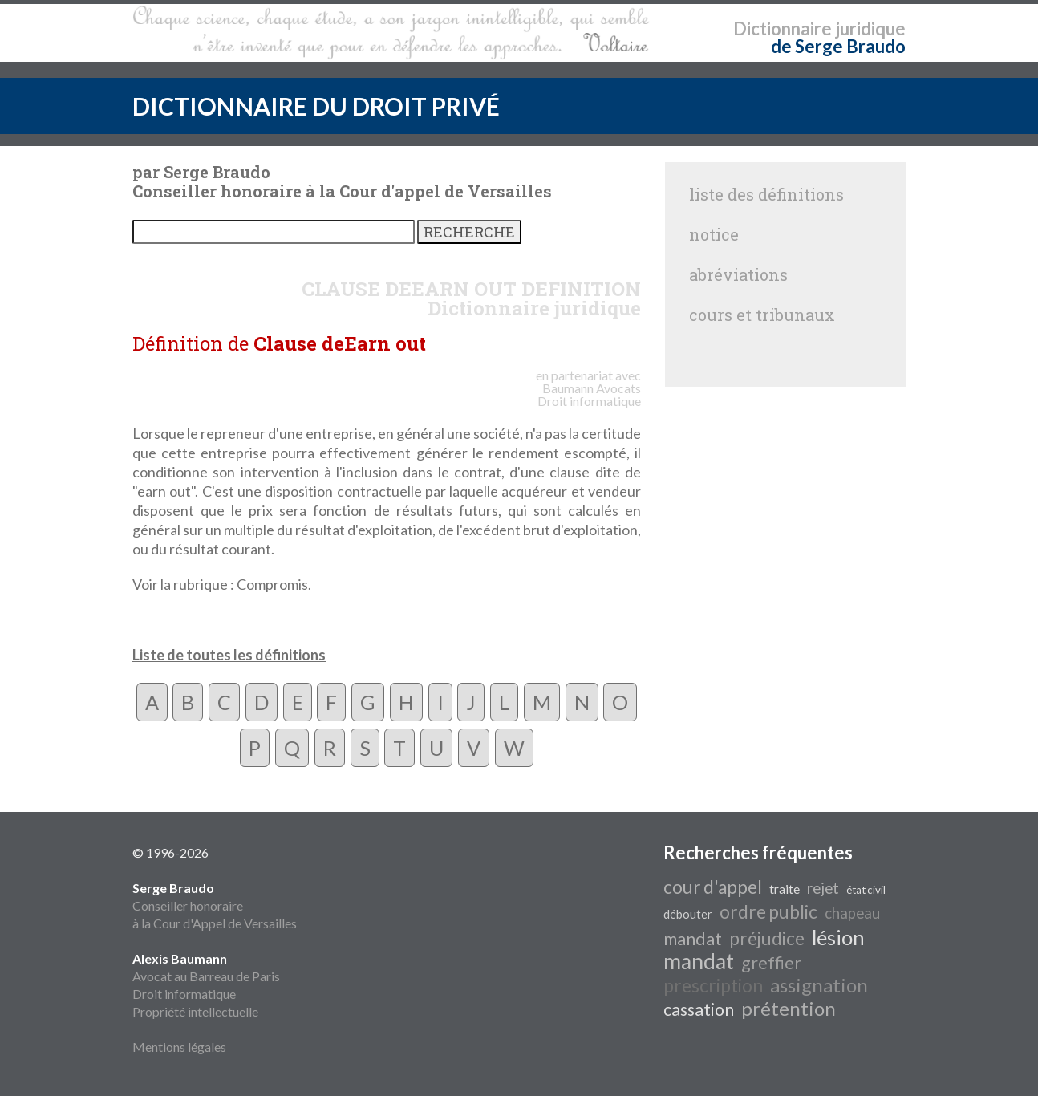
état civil (866, 889)
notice (714, 234)
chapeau (852, 913)
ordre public (768, 912)
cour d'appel (712, 887)
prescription (713, 986)
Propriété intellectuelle (195, 1011)
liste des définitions (766, 194)
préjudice (767, 938)
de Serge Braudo (838, 46)
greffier (771, 962)
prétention (788, 1008)
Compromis (272, 584)
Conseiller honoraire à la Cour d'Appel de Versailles (214, 905)
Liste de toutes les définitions (229, 655)
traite (784, 888)
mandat (692, 938)
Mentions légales (179, 1046)
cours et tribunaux (762, 314)
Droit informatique (184, 993)
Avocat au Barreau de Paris (206, 976)
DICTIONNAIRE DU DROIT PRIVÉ (316, 105)
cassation (698, 1009)
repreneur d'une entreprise (286, 433)
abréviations (738, 274)
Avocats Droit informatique (589, 394)
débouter (687, 914)
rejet (823, 888)
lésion (838, 937)
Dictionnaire (782, 28)
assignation (819, 985)
